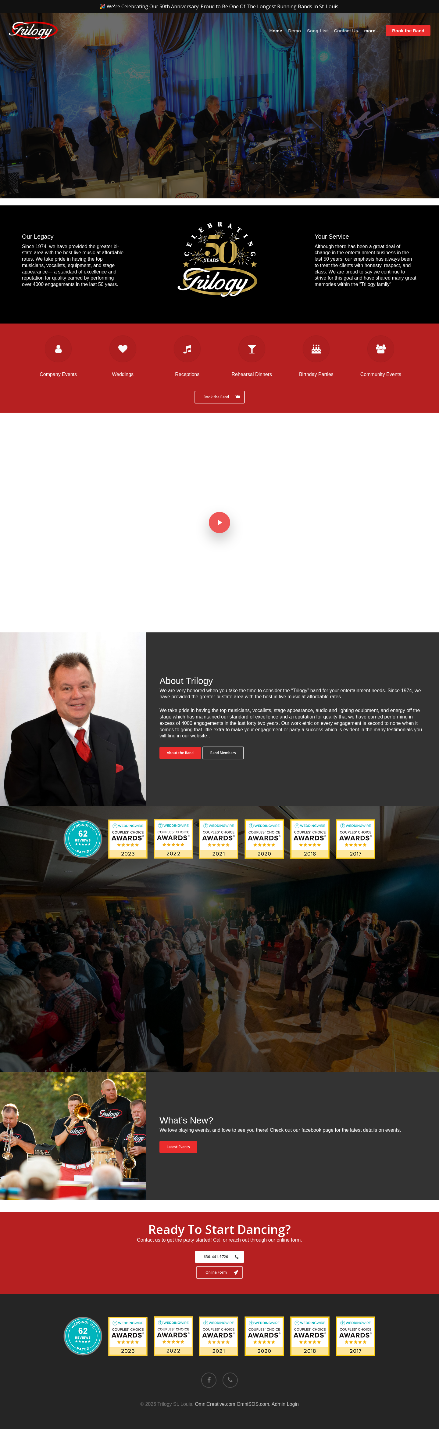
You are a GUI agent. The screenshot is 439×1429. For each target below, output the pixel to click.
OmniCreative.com (215, 1404)
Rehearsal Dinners (252, 374)
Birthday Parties (316, 374)
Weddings (123, 374)
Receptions (187, 374)
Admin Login (285, 1404)
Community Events (380, 374)
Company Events (58, 374)
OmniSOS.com (253, 1404)
